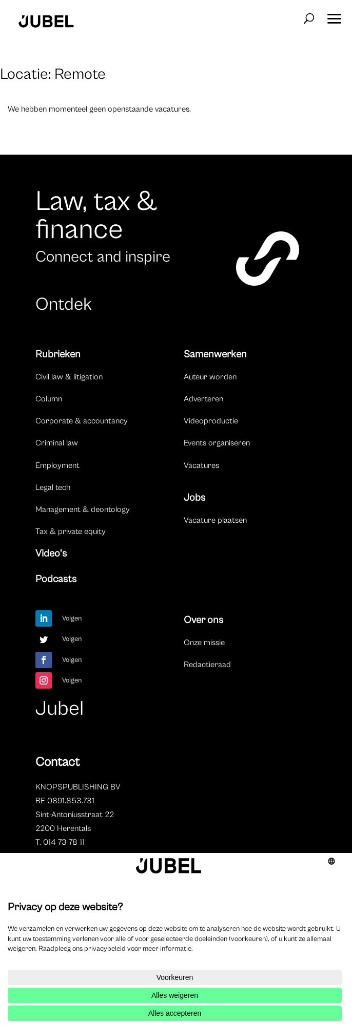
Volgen (72, 618)
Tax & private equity (70, 531)
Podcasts (55, 579)
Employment (57, 465)
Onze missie (204, 642)
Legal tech (52, 487)
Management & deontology (82, 509)
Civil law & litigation (69, 376)
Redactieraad (207, 664)
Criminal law (56, 442)
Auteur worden (210, 376)
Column (48, 398)
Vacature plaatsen (215, 520)
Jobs (194, 498)
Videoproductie (211, 420)
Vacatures (201, 465)
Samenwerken (215, 354)
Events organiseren (217, 442)
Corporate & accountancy (81, 420)
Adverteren (203, 398)
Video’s (51, 554)
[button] (334, 15)
